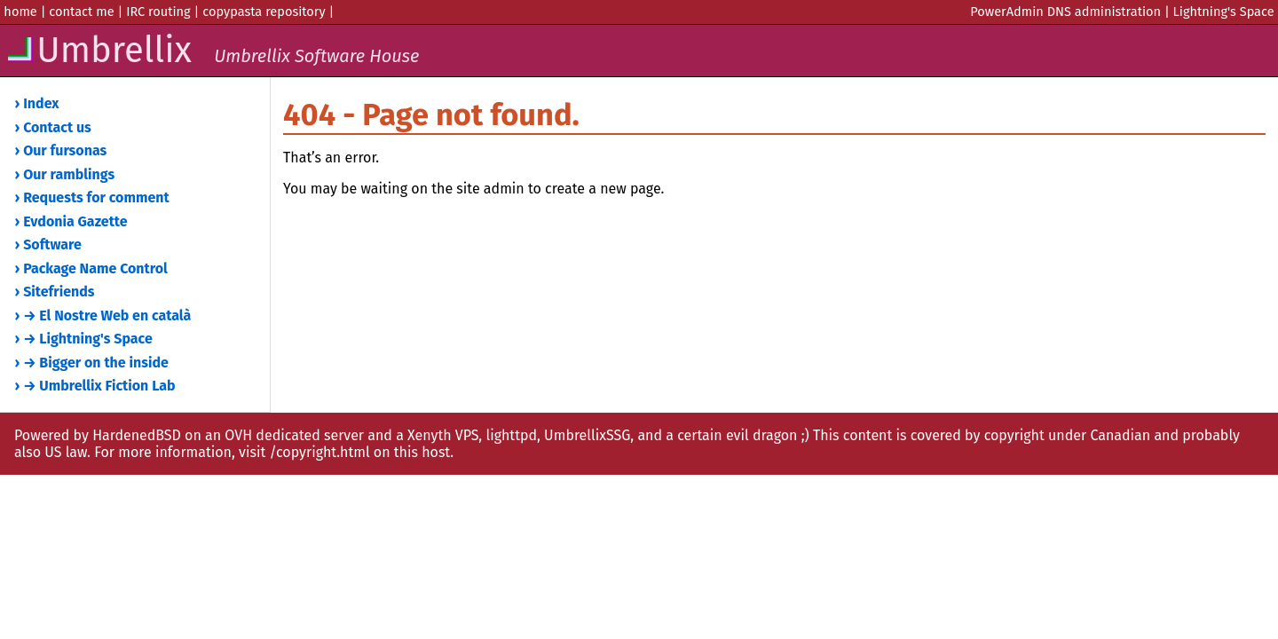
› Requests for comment (92, 197)
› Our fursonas (61, 150)
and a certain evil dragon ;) (723, 435)
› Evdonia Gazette (71, 221)
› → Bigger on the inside (92, 362)
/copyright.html (319, 452)
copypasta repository (263, 12)
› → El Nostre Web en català (103, 315)
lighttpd (511, 435)
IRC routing (158, 12)
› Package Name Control (91, 268)
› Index (37, 103)
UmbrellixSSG (587, 435)
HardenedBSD (136, 435)
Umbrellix (211, 50)
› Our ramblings (65, 174)
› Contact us (53, 127)
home (20, 12)
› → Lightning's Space (84, 338)
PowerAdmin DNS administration (1065, 12)
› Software (48, 244)
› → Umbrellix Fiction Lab (95, 385)
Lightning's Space (1223, 12)
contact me (81, 12)
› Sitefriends (55, 291)
